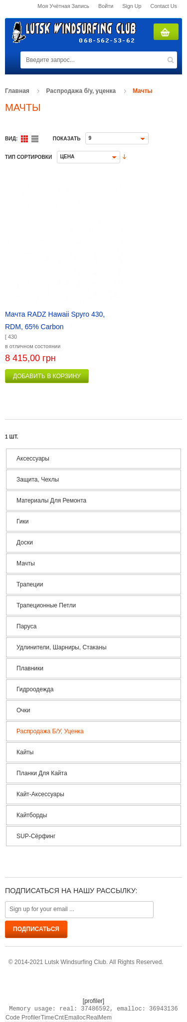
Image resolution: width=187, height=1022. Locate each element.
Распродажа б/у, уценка (81, 90)
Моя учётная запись (63, 6)
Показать (67, 138)
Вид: (11, 138)
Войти (105, 6)
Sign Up (131, 6)
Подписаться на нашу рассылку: (71, 891)
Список (34, 138)
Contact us (164, 6)
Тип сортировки (28, 157)
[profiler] (93, 1001)
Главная (17, 90)
